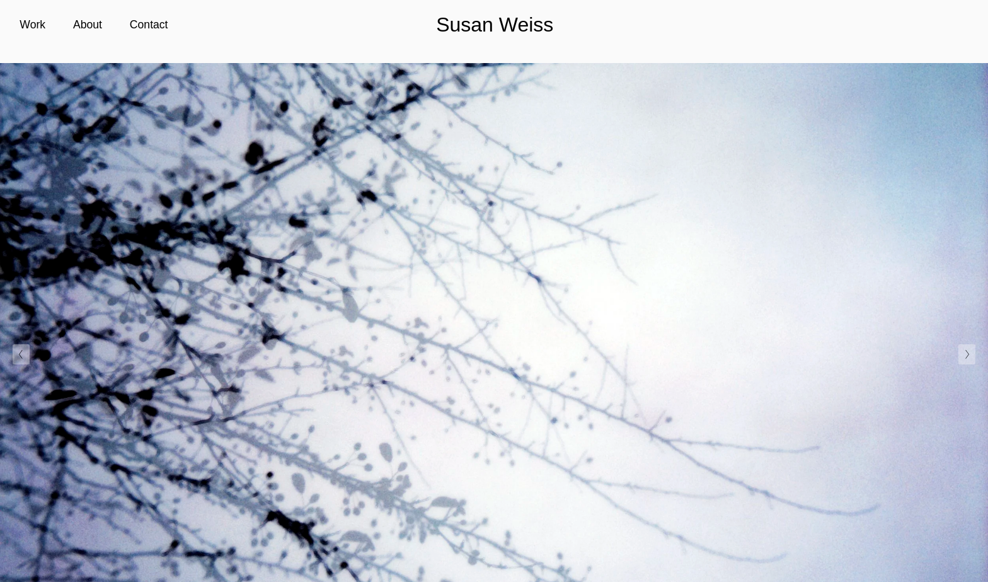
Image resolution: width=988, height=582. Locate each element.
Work (32, 24)
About (87, 24)
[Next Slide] (966, 354)
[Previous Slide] (21, 354)
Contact (149, 24)
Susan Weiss (494, 24)
